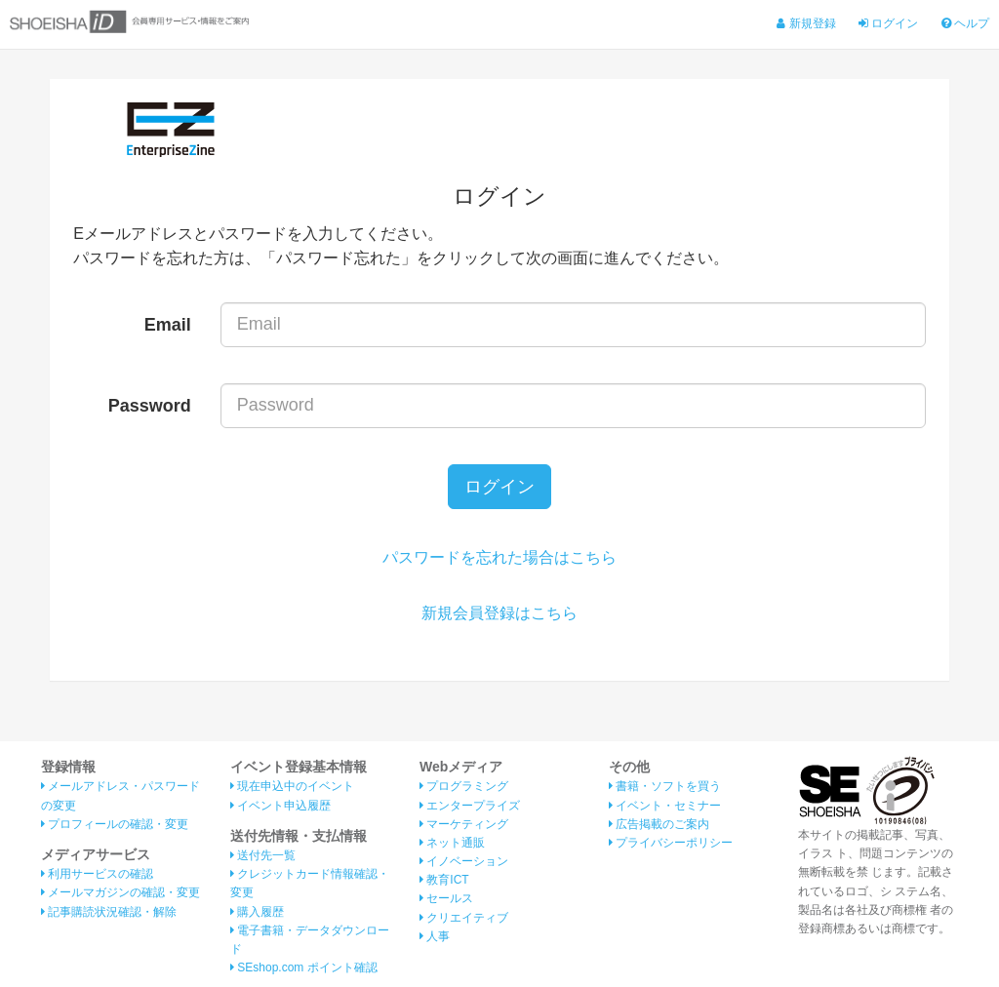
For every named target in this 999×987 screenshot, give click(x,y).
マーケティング (464, 824)
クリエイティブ (464, 918)
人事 (435, 936)
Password (149, 405)
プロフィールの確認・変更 (114, 824)
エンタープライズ (470, 805)
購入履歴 (257, 912)
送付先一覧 (263, 855)
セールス (446, 898)
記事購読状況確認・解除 (109, 912)
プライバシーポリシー (671, 842)
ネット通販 (452, 842)
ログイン (888, 23)
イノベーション (464, 861)
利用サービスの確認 (97, 874)
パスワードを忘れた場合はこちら (499, 557)
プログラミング (464, 786)
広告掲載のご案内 (659, 824)
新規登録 (806, 23)
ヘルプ (965, 23)
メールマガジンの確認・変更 (120, 893)
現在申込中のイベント (292, 786)
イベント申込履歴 (280, 805)
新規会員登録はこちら (499, 613)
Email (167, 325)
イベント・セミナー (665, 805)
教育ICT (444, 880)
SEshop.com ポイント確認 (304, 967)
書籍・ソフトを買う (665, 786)
